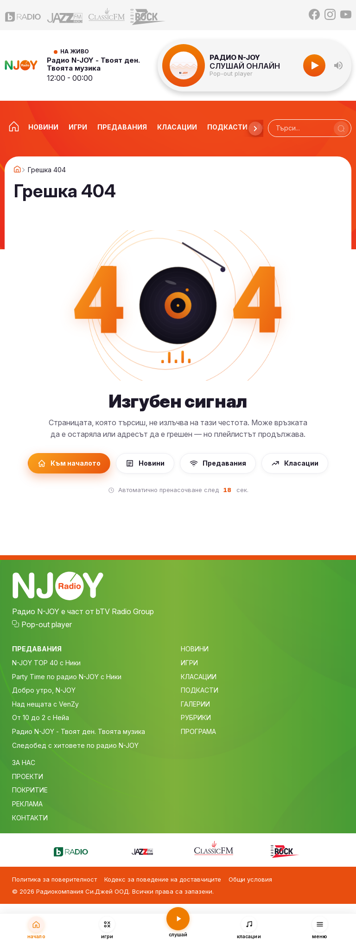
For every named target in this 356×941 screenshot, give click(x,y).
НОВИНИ (195, 649)
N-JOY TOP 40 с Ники (46, 663)
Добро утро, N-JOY (44, 690)
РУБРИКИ (196, 717)
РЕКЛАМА (27, 804)
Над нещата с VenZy (45, 704)
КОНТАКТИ (30, 818)
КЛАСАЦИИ (198, 677)
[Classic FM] (106, 15)
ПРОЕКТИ (27, 776)
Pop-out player (231, 73)
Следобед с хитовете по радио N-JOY (75, 745)
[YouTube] (345, 15)
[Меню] (319, 927)
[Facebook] (314, 15)
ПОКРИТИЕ (30, 790)
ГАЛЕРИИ (195, 704)
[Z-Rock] (148, 15)
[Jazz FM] (64, 15)
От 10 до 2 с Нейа (40, 717)
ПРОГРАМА (198, 731)
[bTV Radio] (23, 15)
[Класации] (248, 927)
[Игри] (107, 927)
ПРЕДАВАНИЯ (37, 649)
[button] (338, 65)
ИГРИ (189, 663)
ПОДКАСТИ (199, 690)
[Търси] (341, 128)
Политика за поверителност (54, 879)
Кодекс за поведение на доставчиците (162, 879)
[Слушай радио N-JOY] (178, 926)
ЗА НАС (23, 762)
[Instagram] (330, 15)
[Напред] (255, 129)
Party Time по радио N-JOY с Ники (66, 677)
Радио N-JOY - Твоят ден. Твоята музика (93, 64)
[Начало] (36, 927)
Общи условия (250, 879)
